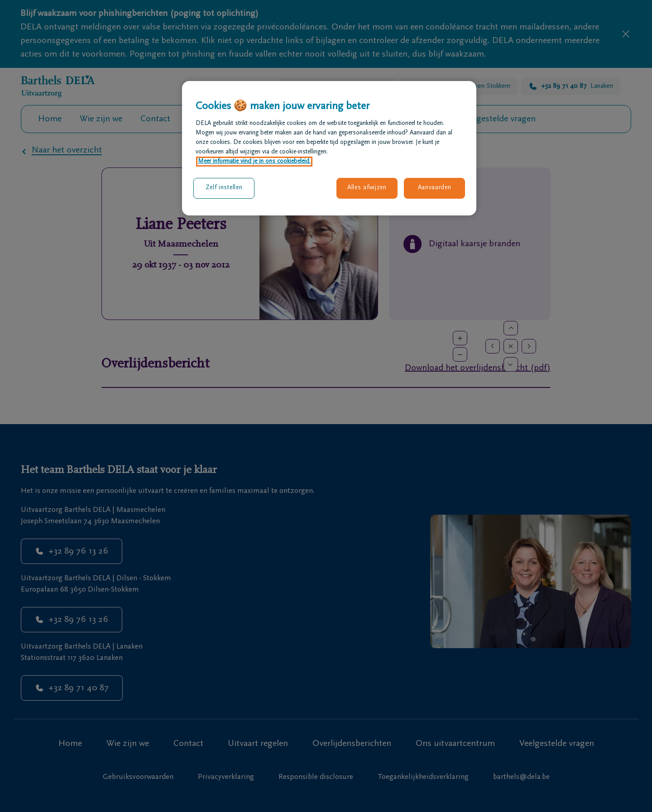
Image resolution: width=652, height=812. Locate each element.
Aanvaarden (434, 188)
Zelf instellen (224, 188)
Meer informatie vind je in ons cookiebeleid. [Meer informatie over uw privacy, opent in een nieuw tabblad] (254, 161)
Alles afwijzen (367, 188)
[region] (329, 148)
